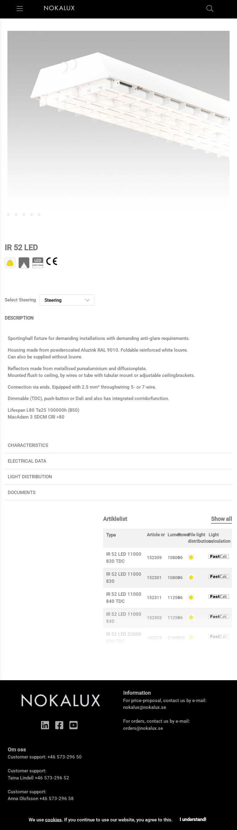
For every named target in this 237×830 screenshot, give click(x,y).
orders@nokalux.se (143, 728)
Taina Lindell (21, 778)
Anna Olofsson (23, 798)
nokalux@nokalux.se (144, 707)
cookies (53, 819)
